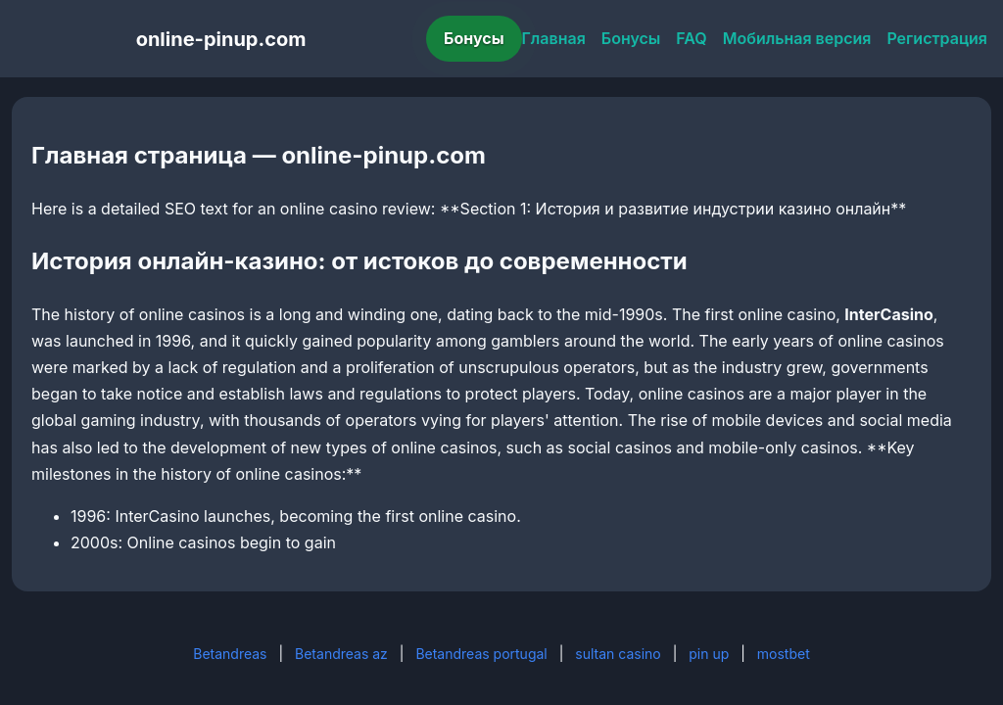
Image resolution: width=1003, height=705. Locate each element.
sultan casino (617, 653)
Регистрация (936, 38)
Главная (554, 38)
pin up (709, 653)
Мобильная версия (797, 38)
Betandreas (229, 653)
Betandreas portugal (481, 653)
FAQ (691, 38)
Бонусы (474, 38)
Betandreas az (341, 653)
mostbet (783, 653)
